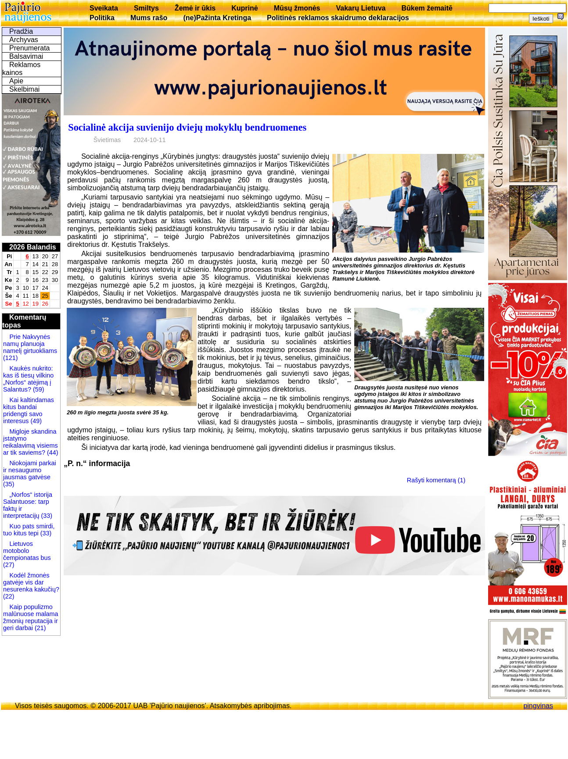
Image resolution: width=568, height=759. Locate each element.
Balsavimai (26, 56)
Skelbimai (24, 89)
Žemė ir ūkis (195, 8)
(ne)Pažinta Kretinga (217, 17)
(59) (37, 389)
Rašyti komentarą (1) (436, 480)
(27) (8, 564)
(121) (10, 357)
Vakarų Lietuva (360, 8)
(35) (8, 484)
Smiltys (146, 8)
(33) (46, 515)
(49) (35, 420)
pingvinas (538, 705)
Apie (16, 81)
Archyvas (23, 39)
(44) (51, 452)
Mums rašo (148, 17)
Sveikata (104, 8)
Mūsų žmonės (297, 8)
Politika (102, 17)
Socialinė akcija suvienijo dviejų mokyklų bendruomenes (187, 127)
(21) (39, 627)
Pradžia (21, 31)
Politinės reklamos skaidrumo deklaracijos (338, 17)
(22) (8, 596)
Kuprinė (244, 8)
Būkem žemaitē (427, 8)
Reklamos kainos (21, 68)
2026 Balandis (32, 247)
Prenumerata (29, 48)
